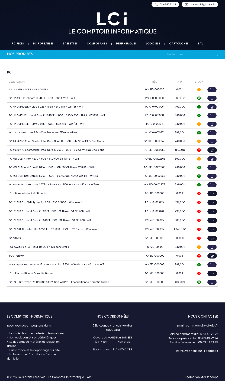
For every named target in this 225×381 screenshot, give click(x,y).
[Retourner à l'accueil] (112, 23)
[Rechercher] (191, 54)
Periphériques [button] (126, 43)
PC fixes (18, 43)
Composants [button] (97, 43)
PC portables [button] (43, 43)
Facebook (211, 351)
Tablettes (70, 43)
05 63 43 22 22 (165, 4)
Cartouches (179, 43)
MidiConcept (209, 377)
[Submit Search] (216, 54)
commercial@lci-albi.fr (200, 4)
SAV (200, 43)
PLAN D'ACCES (122, 349)
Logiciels (153, 43)
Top (217, 373)
